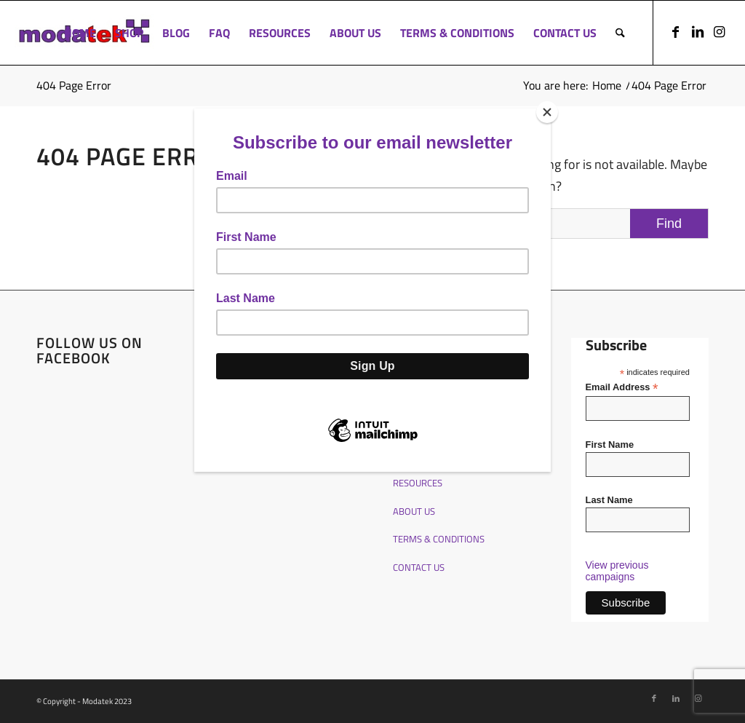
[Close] (547, 112)
